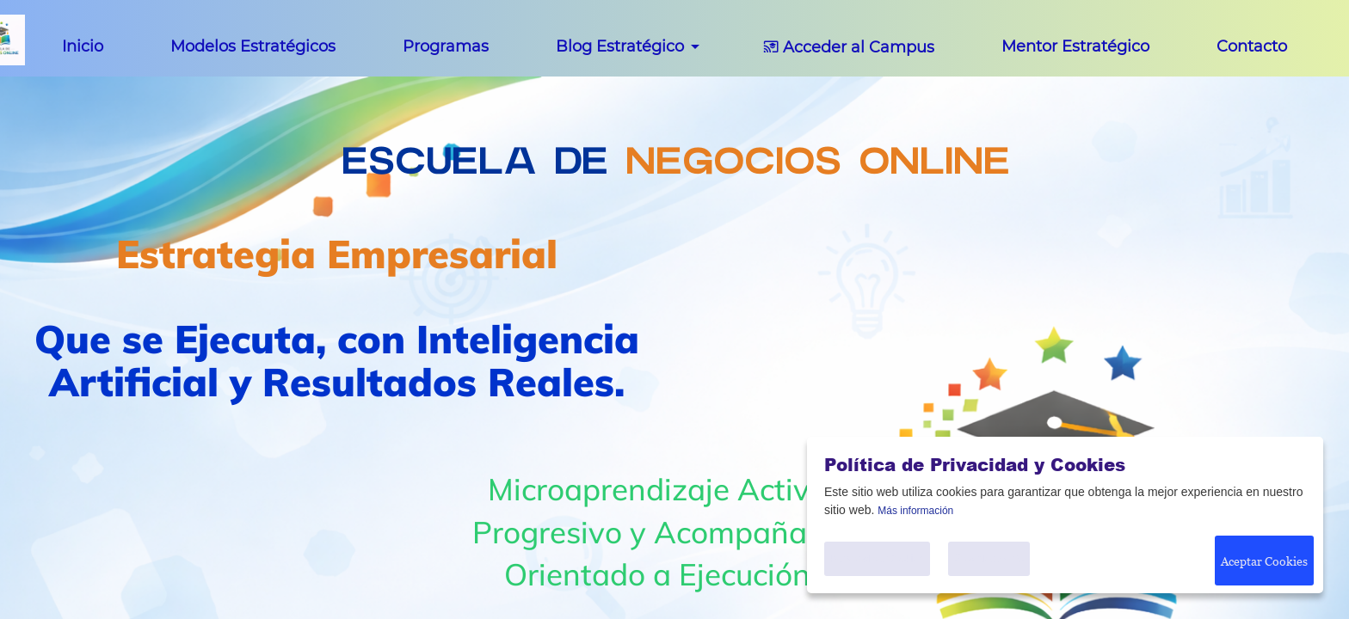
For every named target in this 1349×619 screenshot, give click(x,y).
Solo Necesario (985, 559)
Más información (915, 511)
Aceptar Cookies (1260, 559)
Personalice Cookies (873, 559)
